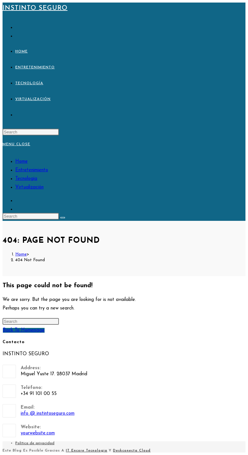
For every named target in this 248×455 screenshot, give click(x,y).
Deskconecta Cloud (132, 450)
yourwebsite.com (38, 433)
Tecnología (26, 178)
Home (21, 161)
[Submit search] (62, 217)
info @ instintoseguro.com (47, 413)
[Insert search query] (31, 132)
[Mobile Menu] (16, 144)
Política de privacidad (34, 443)
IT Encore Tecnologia (86, 450)
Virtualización (29, 187)
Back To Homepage (24, 330)
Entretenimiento (31, 170)
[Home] (21, 254)
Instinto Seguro (35, 8)
